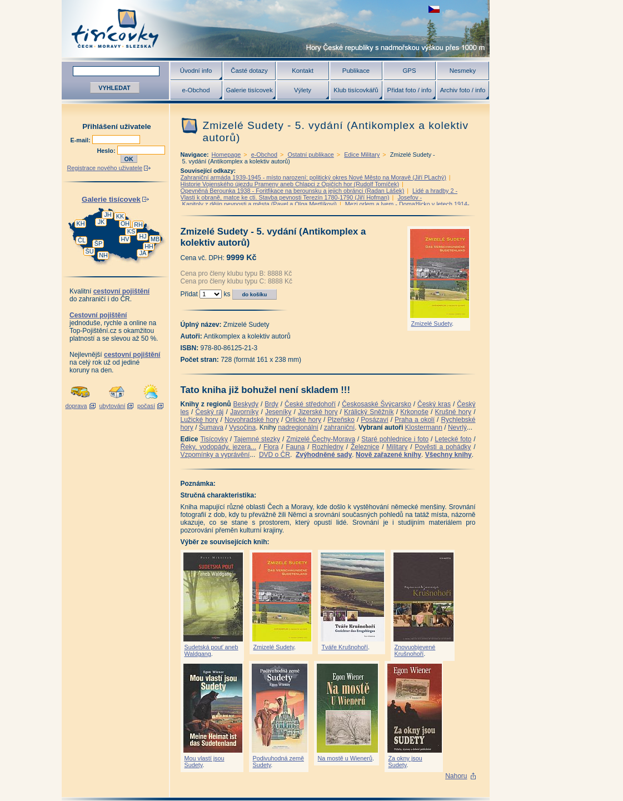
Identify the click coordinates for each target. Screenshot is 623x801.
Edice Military (362, 154)
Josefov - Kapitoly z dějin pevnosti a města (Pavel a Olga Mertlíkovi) (301, 200)
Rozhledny (327, 447)
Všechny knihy (448, 455)
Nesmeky (463, 70)
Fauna (295, 447)
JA (143, 253)
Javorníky (244, 412)
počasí (146, 405)
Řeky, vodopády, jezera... (219, 447)
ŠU (90, 251)
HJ (142, 236)
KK (120, 216)
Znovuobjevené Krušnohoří (415, 650)
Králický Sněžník (369, 412)
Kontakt (302, 70)
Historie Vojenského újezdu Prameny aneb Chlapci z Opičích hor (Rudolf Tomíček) (290, 184)
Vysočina (242, 427)
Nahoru (456, 776)
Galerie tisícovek (249, 90)
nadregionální (298, 427)
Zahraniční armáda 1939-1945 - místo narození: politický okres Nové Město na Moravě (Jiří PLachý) (313, 177)
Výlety (302, 90)
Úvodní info (196, 70)
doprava (76, 405)
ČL (82, 240)
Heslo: (107, 150)
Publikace (356, 70)
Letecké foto (453, 439)
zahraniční (339, 427)
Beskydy (245, 404)
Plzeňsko (341, 420)
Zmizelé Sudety (431, 323)
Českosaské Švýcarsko (376, 404)
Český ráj (209, 412)
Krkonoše (414, 412)
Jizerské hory (318, 412)
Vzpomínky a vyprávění (215, 455)
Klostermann (423, 427)
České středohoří (310, 404)
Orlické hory (303, 420)
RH (138, 224)
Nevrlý (457, 427)
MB (155, 239)
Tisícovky (214, 439)
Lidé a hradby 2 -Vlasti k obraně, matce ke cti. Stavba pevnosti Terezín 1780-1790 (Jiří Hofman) (319, 194)
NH (103, 255)
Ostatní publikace (310, 154)
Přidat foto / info (409, 90)
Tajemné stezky (257, 439)
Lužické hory (199, 420)
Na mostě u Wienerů (345, 758)
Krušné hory (453, 412)
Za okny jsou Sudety (405, 761)
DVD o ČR (274, 455)
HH (148, 246)
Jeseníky (278, 412)
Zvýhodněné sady (324, 455)
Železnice (365, 447)
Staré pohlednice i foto (394, 439)
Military (396, 447)
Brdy (271, 404)
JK (101, 221)
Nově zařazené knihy (388, 455)
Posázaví (374, 420)
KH (81, 223)
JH (107, 214)
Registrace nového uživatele (105, 168)
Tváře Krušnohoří (345, 647)
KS (131, 231)
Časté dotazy (249, 70)
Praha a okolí (415, 420)
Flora (270, 447)
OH (125, 223)
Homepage (226, 154)
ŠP (98, 243)
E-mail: (81, 140)
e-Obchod (196, 90)
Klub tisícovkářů (355, 90)
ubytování (112, 405)
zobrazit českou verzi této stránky (434, 9)
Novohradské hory (252, 420)
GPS (409, 70)
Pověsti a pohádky (443, 447)
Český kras (434, 404)
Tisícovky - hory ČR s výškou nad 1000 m (276, 28)
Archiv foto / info (463, 90)
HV (125, 239)
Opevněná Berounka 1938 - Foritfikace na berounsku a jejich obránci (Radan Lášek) (293, 190)
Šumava (211, 427)
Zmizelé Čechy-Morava (320, 439)
